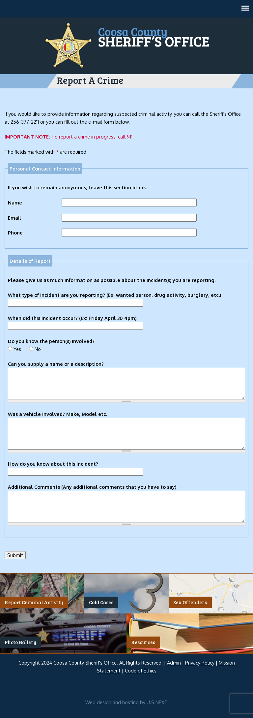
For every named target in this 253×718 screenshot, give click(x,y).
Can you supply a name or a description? (56, 364)
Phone (15, 232)
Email (14, 218)
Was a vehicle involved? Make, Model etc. (57, 414)
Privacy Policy (199, 663)
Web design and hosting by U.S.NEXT (126, 702)
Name (15, 202)
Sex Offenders (190, 602)
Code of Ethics (140, 670)
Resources (143, 642)
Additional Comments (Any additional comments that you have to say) (92, 487)
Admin (174, 663)
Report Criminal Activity (34, 602)
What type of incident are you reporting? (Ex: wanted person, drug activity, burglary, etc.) (114, 295)
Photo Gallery (20, 642)
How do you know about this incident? (53, 464)
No (38, 349)
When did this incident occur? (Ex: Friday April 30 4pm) (72, 318)
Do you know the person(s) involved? (51, 341)
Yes (17, 349)
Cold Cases (101, 602)
